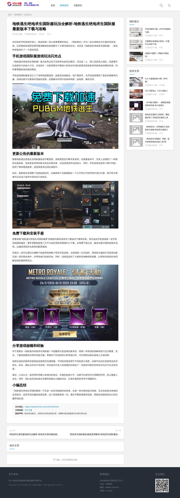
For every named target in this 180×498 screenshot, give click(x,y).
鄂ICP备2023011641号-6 (53, 485)
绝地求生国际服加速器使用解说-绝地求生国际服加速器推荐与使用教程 (103, 434)
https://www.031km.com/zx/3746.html (42, 406)
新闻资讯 (64, 5)
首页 (53, 5)
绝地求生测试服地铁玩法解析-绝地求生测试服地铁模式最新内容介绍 (42, 434)
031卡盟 (28, 410)
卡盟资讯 (77, 5)
